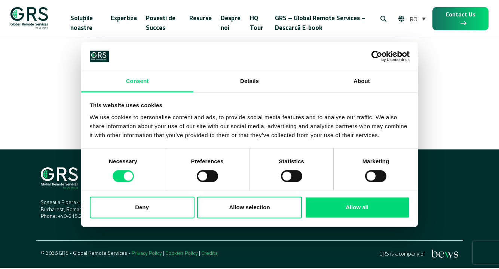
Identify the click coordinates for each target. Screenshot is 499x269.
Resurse (200, 18)
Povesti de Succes (160, 23)
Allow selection (249, 207)
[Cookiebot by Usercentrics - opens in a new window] (377, 56)
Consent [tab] (137, 81)
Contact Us (460, 18)
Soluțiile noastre (81, 23)
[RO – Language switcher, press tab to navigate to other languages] (417, 19)
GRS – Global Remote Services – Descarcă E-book (320, 23)
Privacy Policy (147, 253)
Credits (209, 253)
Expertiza (124, 18)
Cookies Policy (181, 253)
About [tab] (361, 81)
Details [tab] (249, 81)
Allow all (357, 207)
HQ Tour (256, 23)
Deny (142, 207)
